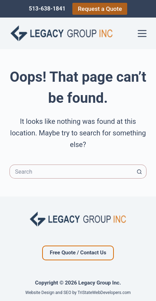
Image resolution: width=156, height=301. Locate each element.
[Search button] (139, 172)
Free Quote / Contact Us (78, 252)
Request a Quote (100, 8)
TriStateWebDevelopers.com (104, 292)
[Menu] (142, 33)
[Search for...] (71, 172)
